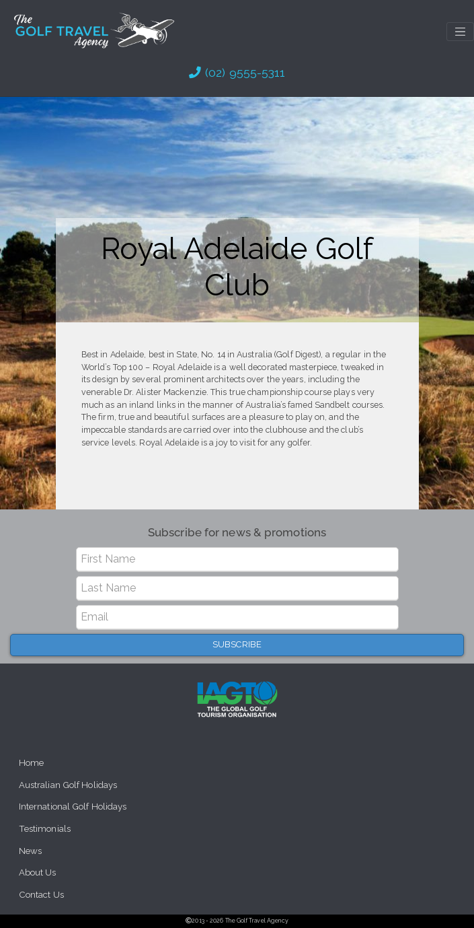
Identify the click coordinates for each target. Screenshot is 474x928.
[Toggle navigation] (460, 31)
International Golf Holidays (73, 806)
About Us (37, 872)
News (30, 851)
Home (31, 763)
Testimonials (45, 829)
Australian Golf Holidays (68, 785)
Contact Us (41, 895)
